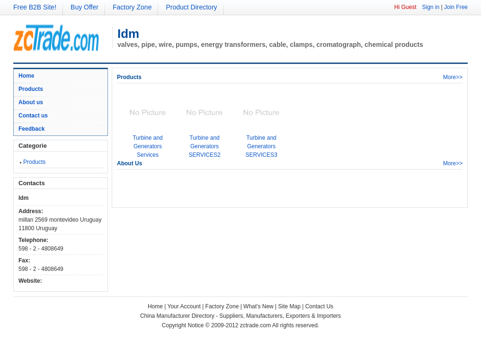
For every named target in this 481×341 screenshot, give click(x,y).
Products (30, 89)
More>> (453, 77)
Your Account (184, 306)
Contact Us (319, 306)
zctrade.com (255, 325)
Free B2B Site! (34, 7)
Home (26, 75)
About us (30, 102)
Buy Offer (84, 7)
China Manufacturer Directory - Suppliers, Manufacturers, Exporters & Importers (240, 316)
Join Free (456, 7)
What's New (258, 306)
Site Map (289, 306)
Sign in (430, 7)
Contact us (33, 115)
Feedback (31, 129)
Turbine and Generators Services (148, 146)
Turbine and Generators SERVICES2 (204, 146)
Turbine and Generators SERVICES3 (261, 146)
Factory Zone (132, 7)
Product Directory (191, 7)
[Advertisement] (227, 188)
